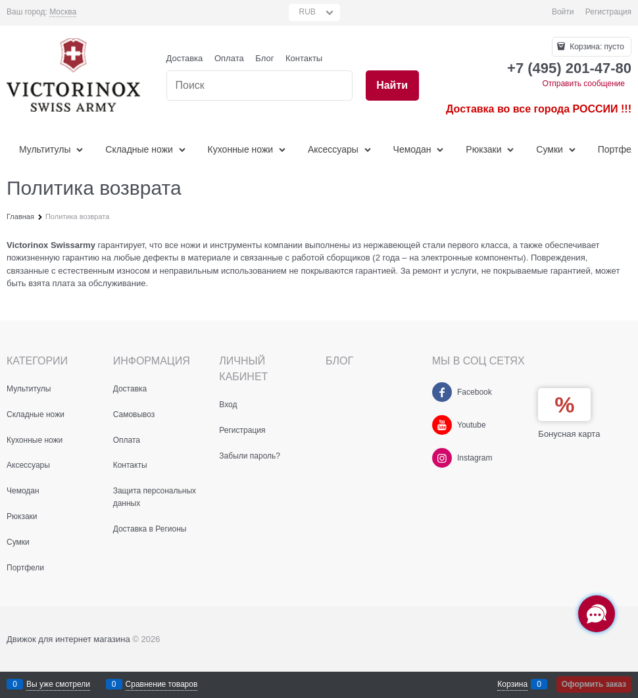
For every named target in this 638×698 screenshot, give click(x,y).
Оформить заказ (594, 684)
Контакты (303, 58)
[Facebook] (442, 392)
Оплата (229, 58)
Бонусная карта (569, 434)
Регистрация (608, 11)
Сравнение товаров (162, 684)
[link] (62, 12)
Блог (264, 58)
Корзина (512, 684)
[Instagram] (442, 458)
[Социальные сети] (596, 613)
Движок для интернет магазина (68, 639)
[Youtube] (442, 425)
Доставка (184, 58)
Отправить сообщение (583, 83)
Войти (563, 11)
